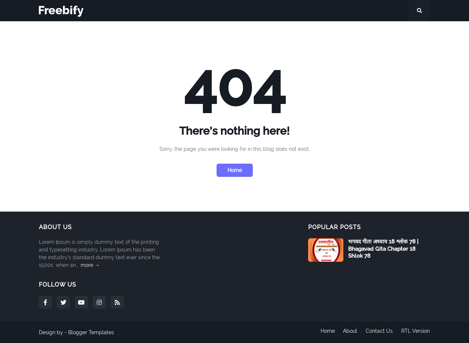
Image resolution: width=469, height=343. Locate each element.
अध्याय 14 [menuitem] (274, 32)
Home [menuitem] (50, 32)
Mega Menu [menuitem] (121, 32)
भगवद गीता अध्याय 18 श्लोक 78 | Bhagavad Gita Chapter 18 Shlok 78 (383, 248)
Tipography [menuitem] (167, 32)
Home (235, 170)
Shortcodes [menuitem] (209, 32)
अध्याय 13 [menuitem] (246, 32)
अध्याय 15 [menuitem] (303, 32)
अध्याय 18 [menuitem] (389, 32)
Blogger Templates (91, 332)
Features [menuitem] (80, 32)
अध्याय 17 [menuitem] (360, 32)
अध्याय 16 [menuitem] (332, 32)
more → (90, 265)
